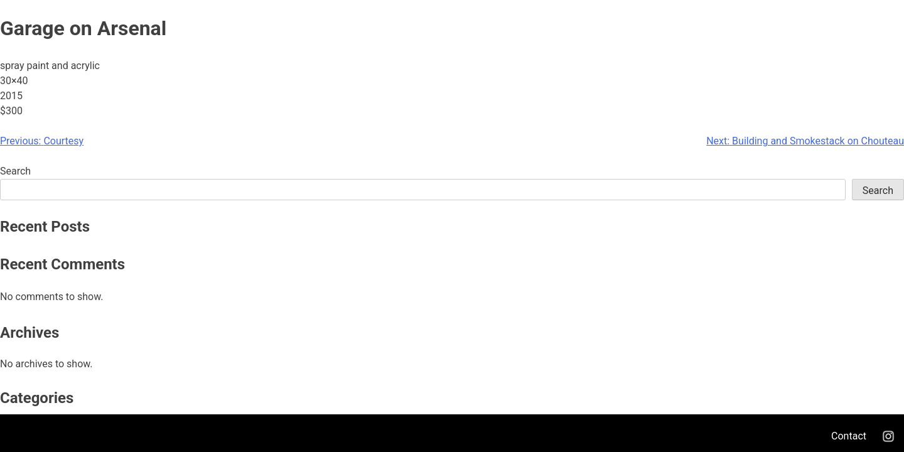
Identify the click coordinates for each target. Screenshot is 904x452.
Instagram (888, 436)
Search (15, 171)
